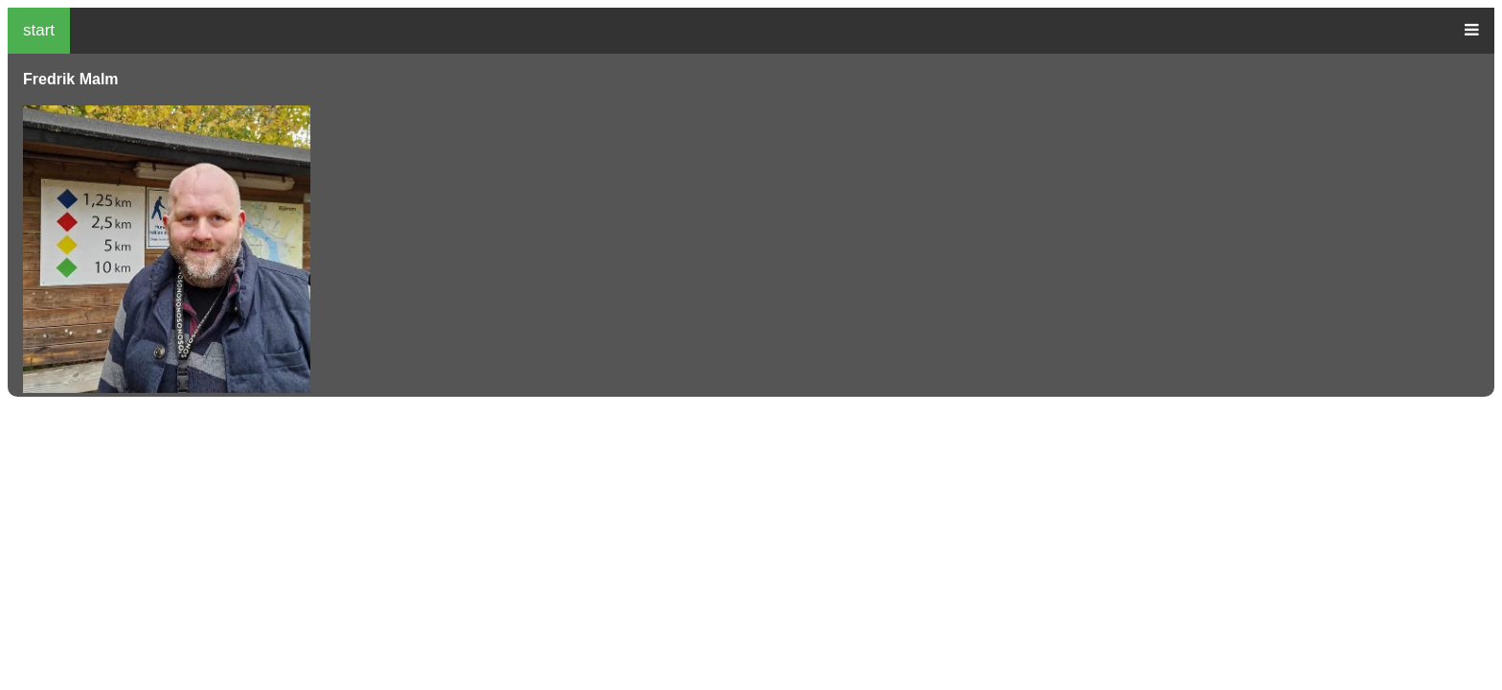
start (39, 30)
